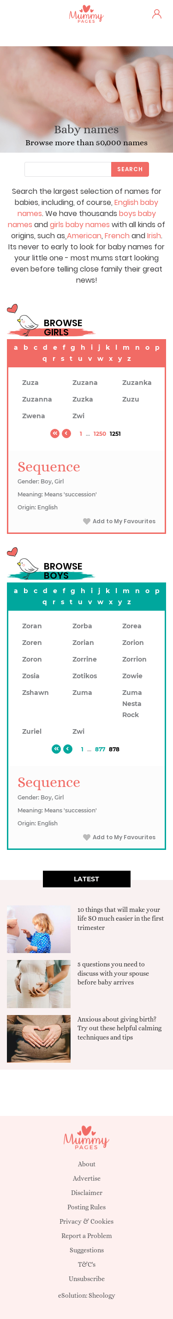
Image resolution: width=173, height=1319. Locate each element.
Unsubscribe (87, 1278)
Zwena (33, 416)
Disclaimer (86, 1192)
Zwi (78, 416)
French (117, 235)
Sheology (102, 1295)
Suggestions (87, 1250)
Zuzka (82, 399)
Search (130, 169)
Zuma (82, 692)
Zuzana (85, 382)
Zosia (31, 676)
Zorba (82, 626)
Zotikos (84, 676)
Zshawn (35, 692)
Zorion (133, 642)
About (86, 1164)
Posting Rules (86, 1207)
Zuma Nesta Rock (132, 703)
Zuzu (130, 399)
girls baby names (80, 224)
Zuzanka (137, 382)
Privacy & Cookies (86, 1221)
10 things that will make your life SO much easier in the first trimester (121, 918)
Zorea (132, 626)
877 (100, 749)
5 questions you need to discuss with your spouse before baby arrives (113, 973)
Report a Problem (86, 1235)
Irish (154, 235)
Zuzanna (37, 399)
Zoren (32, 642)
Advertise (87, 1178)
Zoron (32, 659)
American (84, 235)
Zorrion (134, 659)
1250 (100, 433)
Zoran (32, 626)
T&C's (86, 1264)
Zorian (83, 642)
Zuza (30, 382)
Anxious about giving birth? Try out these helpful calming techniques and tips (119, 1028)
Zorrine (84, 659)
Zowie (132, 676)
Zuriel (32, 731)
